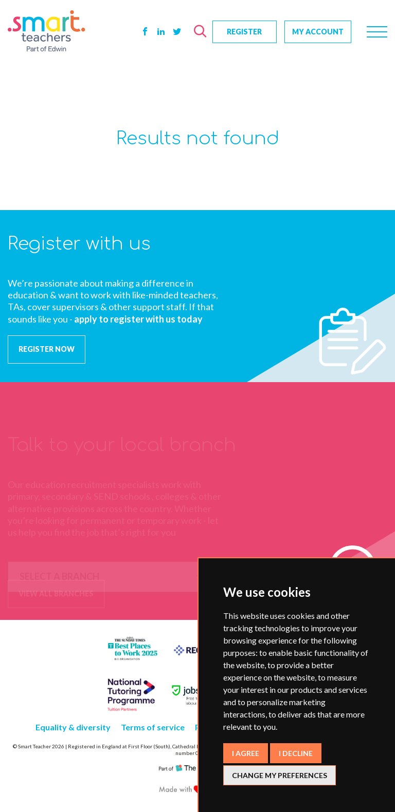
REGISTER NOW (47, 349)
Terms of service (153, 727)
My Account (318, 31)
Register (244, 31)
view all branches (56, 594)
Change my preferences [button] (279, 775)
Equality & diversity (73, 727)
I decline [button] (296, 753)
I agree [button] (245, 753)
